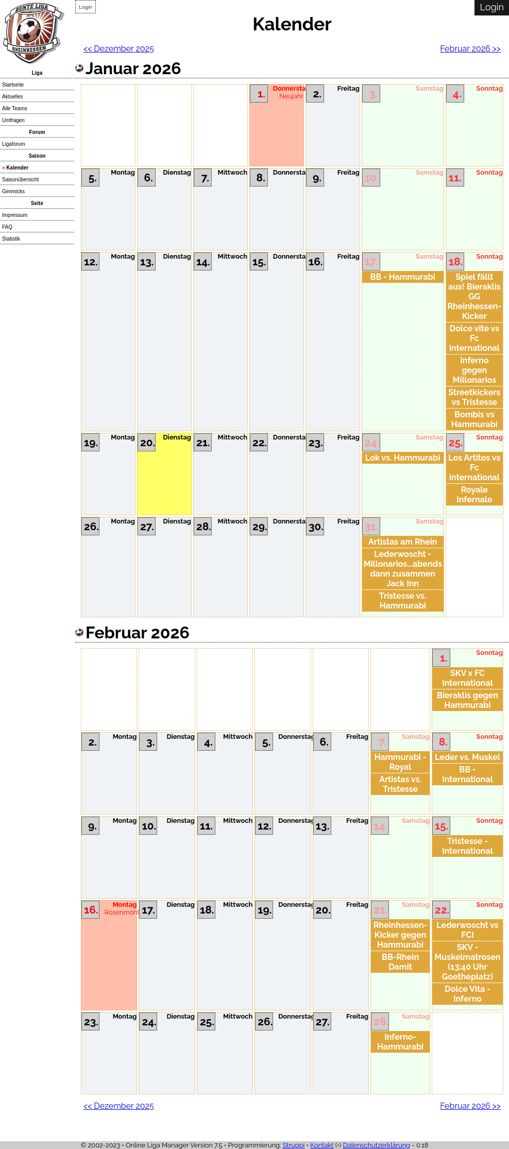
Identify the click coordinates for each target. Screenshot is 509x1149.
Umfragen (13, 120)
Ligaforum (13, 144)
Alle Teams (14, 108)
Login (85, 7)
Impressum (14, 215)
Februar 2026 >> (470, 49)
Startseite (13, 85)
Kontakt (321, 1145)
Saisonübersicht (20, 179)
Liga (37, 73)
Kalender (17, 168)
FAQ (7, 227)
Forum (37, 132)
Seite (37, 203)
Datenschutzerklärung (376, 1145)
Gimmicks (13, 191)
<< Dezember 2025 (118, 49)
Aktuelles (12, 96)
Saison (37, 156)
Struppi (294, 1145)
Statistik (11, 239)
